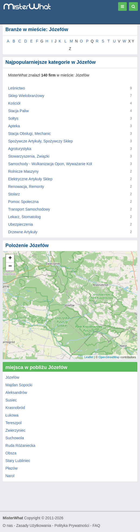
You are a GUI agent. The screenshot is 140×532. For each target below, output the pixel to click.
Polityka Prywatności (71, 525)
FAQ (96, 525)
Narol (9, 476)
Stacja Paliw (18, 111)
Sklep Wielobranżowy (26, 96)
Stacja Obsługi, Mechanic (29, 133)
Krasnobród (15, 407)
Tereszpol (13, 423)
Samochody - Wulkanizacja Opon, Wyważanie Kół (50, 164)
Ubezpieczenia (20, 224)
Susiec (11, 400)
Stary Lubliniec (17, 460)
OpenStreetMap (109, 357)
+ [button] (10, 258)
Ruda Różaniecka (20, 445)
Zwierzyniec (15, 430)
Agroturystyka (19, 149)
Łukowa (11, 415)
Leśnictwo (16, 88)
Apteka (14, 126)
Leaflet (88, 357)
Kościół (14, 103)
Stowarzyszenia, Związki (28, 156)
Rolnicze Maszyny (23, 171)
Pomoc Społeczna (23, 202)
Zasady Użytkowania (33, 525)
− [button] (10, 266)
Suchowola (14, 438)
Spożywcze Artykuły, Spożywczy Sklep (40, 141)
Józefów (12, 377)
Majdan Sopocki (18, 385)
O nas (8, 525)
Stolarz (14, 194)
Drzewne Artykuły (22, 232)
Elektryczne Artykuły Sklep (30, 179)
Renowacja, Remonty (26, 186)
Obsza (10, 453)
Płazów (11, 468)
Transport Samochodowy (29, 209)
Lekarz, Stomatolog (24, 217)
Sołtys (13, 118)
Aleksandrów (16, 392)
